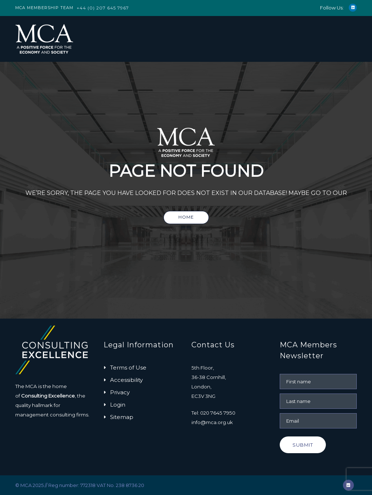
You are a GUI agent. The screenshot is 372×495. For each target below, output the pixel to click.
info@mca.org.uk (212, 422)
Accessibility (126, 379)
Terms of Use (128, 367)
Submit (302, 445)
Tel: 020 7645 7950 (213, 413)
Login (117, 404)
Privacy (120, 392)
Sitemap (121, 417)
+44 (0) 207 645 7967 (103, 8)
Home (186, 217)
